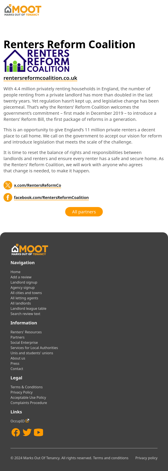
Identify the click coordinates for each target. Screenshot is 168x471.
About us (17, 358)
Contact (16, 368)
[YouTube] (38, 432)
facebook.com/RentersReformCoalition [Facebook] (51, 197)
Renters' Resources (26, 332)
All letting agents (24, 298)
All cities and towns (26, 292)
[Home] (23, 9)
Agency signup (22, 287)
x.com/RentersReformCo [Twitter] (37, 185)
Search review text (25, 313)
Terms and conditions (110, 458)
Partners (17, 337)
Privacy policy (146, 458)
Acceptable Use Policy (28, 397)
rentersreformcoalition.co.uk (40, 77)
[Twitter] (8, 185)
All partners (84, 212)
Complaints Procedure (28, 402)
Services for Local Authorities (34, 347)
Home (15, 271)
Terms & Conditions (26, 387)
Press (14, 363)
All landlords (20, 303)
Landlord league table (28, 308)
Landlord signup (23, 282)
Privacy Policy (21, 392)
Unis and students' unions (31, 353)
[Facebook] (8, 197)
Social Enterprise (24, 342)
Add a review (21, 277)
